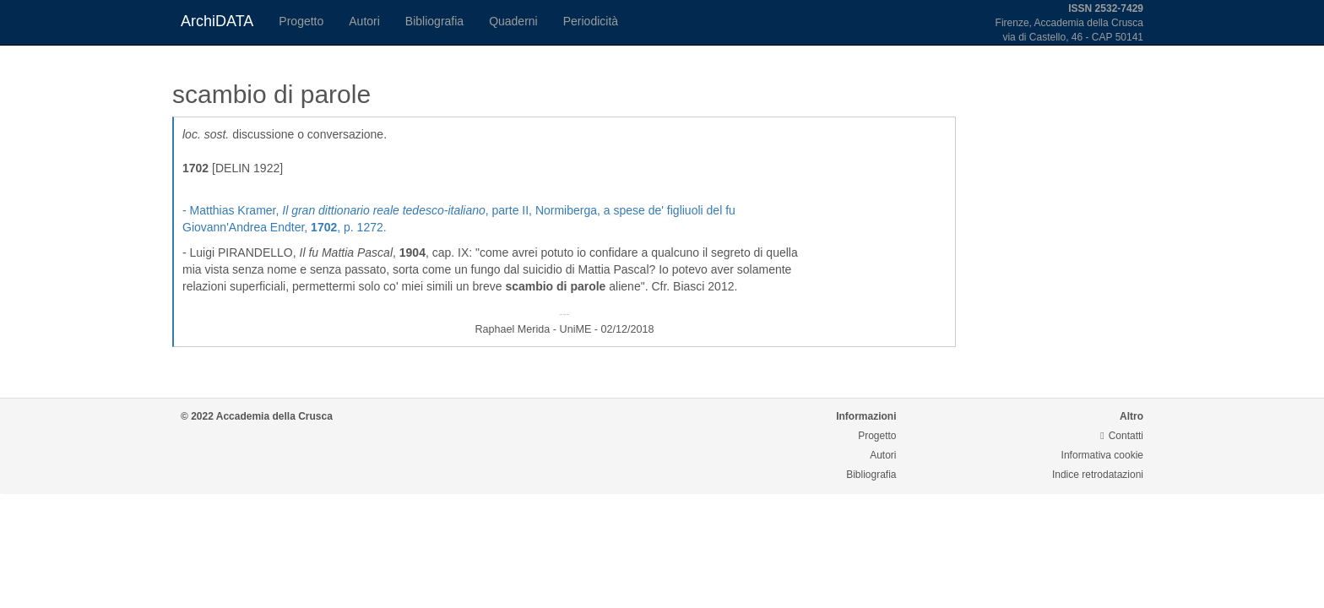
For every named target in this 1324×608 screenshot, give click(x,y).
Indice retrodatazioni (1097, 474)
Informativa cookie (1102, 455)
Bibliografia (434, 21)
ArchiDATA (217, 21)
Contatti (1121, 436)
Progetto (301, 21)
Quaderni (513, 21)
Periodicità (590, 21)
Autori (364, 21)
